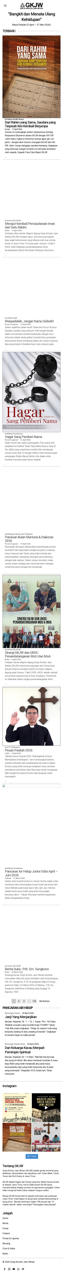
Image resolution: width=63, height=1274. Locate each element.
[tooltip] (5, 1269)
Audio (5, 1253)
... (6, 157)
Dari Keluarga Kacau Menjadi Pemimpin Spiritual (24, 1050)
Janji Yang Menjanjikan (21, 1017)
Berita (5, 1223)
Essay (7, 129)
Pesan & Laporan (11, 1238)
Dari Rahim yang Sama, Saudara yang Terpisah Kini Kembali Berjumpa (30, 124)
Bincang (6, 1243)
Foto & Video (9, 1248)
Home (5, 1218)
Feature (6, 1233)
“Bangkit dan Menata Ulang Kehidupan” (31, 17)
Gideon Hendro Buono (15, 120)
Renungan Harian (12, 1013)
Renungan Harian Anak (15, 1044)
